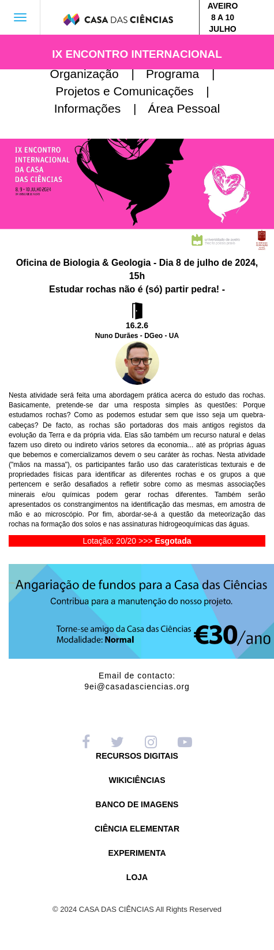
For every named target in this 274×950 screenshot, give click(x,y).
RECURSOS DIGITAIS (137, 756)
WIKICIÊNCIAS (137, 780)
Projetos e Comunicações (137, 91)
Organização (97, 73)
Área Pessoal (184, 108)
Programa (185, 73)
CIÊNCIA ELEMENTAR (137, 829)
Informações (100, 108)
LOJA (137, 877)
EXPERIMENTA (137, 853)
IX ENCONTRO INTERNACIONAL (137, 54)
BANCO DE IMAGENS (137, 804)
